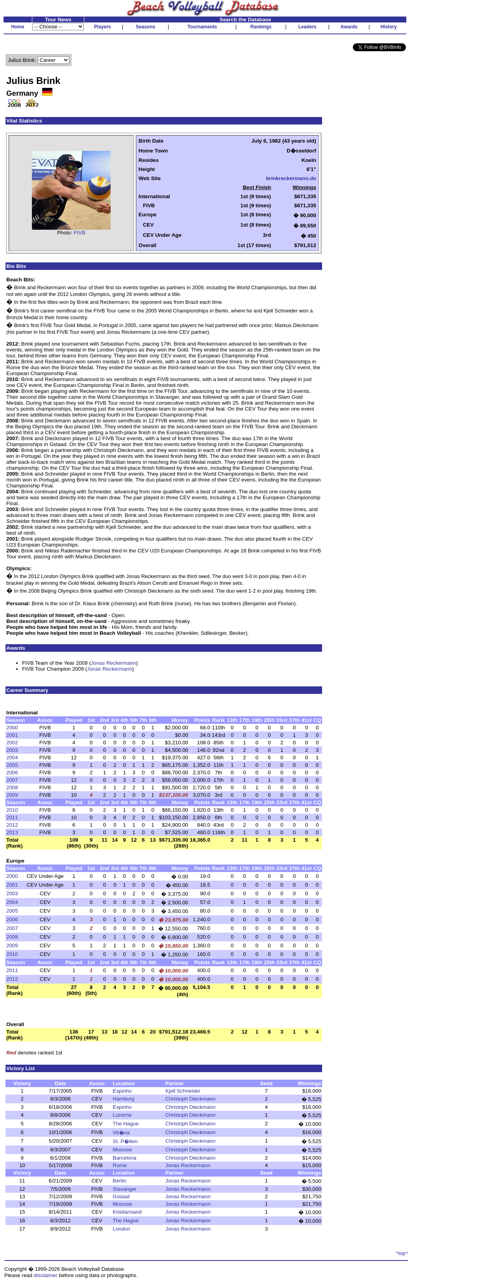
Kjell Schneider (182, 1091)
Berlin (119, 1181)
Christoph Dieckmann (190, 1099)
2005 (12, 765)
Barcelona (124, 1158)
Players (102, 27)
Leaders (307, 27)
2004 (12, 757)
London (121, 1229)
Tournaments (202, 27)
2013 (12, 832)
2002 (12, 743)
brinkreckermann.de (291, 178)
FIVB (79, 233)
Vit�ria (121, 1133)
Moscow (122, 1150)
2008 (12, 787)
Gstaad (121, 1196)
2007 (12, 780)
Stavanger (125, 1189)
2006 (12, 772)
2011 (12, 817)
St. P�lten (125, 1141)
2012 (12, 825)
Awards (349, 27)
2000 (12, 728)
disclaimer (45, 1275)
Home (17, 27)
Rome (120, 1165)
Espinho (122, 1091)
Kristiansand (127, 1212)
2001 (12, 735)
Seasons (145, 27)
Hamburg (123, 1099)
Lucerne (122, 1115)
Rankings (261, 27)
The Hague (126, 1124)
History (389, 27)
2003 (12, 750)
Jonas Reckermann (113, 663)
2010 (12, 810)
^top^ (402, 1253)
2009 (12, 795)
